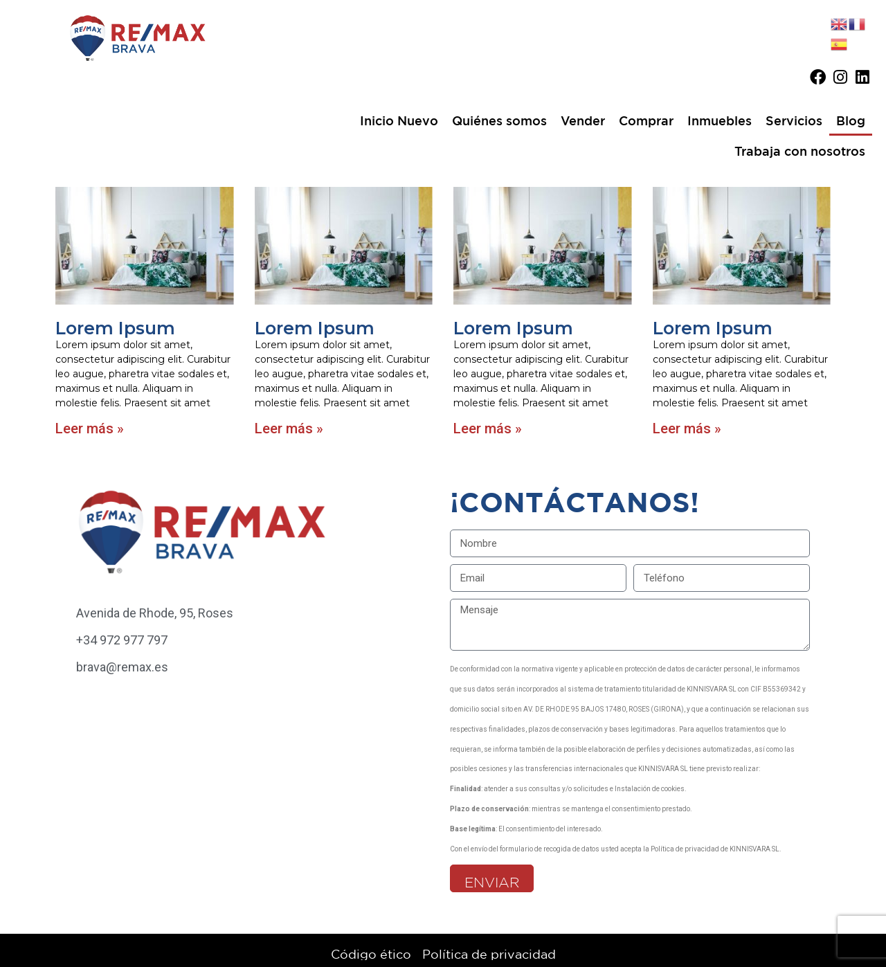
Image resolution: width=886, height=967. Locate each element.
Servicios (794, 120)
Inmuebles (719, 120)
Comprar (646, 120)
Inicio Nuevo (399, 120)
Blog (850, 120)
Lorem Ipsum (115, 328)
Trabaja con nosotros (799, 151)
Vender (583, 120)
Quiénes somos (499, 120)
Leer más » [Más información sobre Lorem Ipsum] (89, 428)
